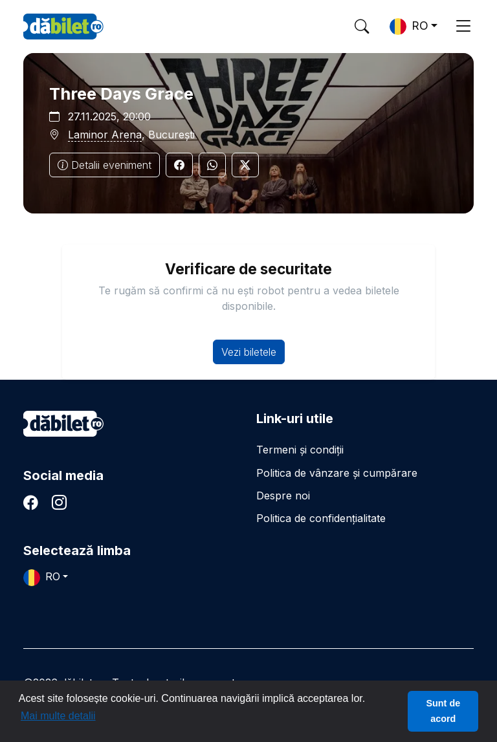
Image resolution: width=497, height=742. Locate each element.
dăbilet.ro (63, 424)
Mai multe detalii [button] (58, 715)
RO (409, 26)
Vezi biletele (248, 351)
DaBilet (63, 26)
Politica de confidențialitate (321, 518)
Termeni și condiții (300, 449)
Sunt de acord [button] (443, 711)
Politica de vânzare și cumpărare (336, 472)
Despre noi (283, 495)
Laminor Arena (105, 134)
